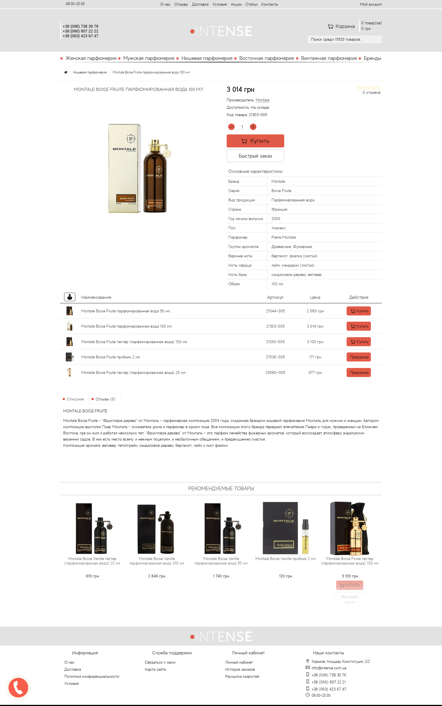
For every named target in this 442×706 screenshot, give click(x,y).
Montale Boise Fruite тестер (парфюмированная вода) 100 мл (134, 341)
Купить (256, 140)
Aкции (236, 4)
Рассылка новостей (242, 676)
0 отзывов (371, 92)
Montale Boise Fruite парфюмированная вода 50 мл (125, 311)
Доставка (200, 4)
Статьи (251, 4)
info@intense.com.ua (329, 668)
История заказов (240, 669)
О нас (165, 4)
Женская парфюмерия (91, 58)
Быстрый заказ (256, 156)
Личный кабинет (239, 662)
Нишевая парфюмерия (207, 58)
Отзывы (181, 4)
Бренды (372, 58)
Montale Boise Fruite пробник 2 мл (110, 357)
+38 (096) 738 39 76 (81, 26)
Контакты (269, 4)
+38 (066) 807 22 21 (81, 31)
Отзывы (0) (105, 399)
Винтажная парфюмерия (329, 58)
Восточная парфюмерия (266, 58)
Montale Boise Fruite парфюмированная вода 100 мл (126, 326)
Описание (75, 399)
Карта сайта (155, 669)
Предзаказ (352, 357)
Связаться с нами (160, 662)
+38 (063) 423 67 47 (81, 36)
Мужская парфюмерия (148, 58)
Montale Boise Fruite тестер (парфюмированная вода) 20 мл (133, 372)
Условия (220, 4)
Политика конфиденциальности (91, 676)
